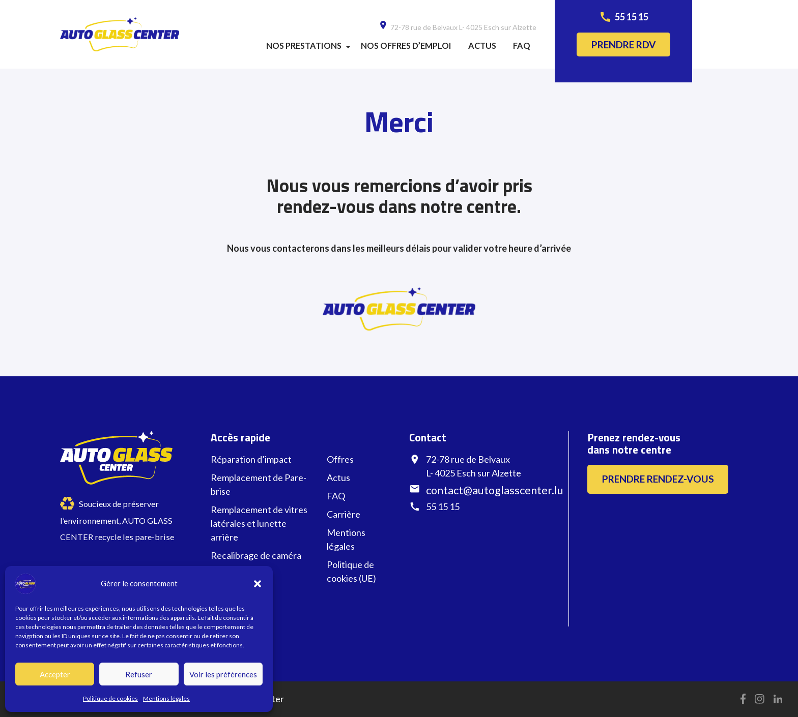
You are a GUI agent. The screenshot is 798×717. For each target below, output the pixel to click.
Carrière (343, 514)
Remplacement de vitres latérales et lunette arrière (259, 523)
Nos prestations (303, 45)
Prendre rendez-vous (658, 479)
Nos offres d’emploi (406, 45)
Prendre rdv (623, 44)
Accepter (55, 674)
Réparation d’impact (251, 459)
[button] (257, 584)
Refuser (138, 674)
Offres (340, 459)
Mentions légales (166, 698)
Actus (482, 45)
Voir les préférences (223, 674)
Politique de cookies (110, 698)
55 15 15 (631, 17)
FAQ (521, 45)
